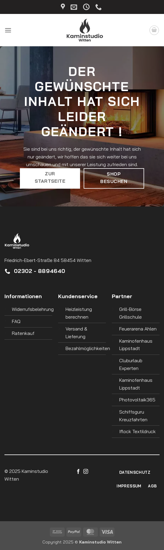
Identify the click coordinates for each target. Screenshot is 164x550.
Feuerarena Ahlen (138, 329)
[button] (8, 30)
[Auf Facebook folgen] (78, 471)
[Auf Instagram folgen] (85, 471)
